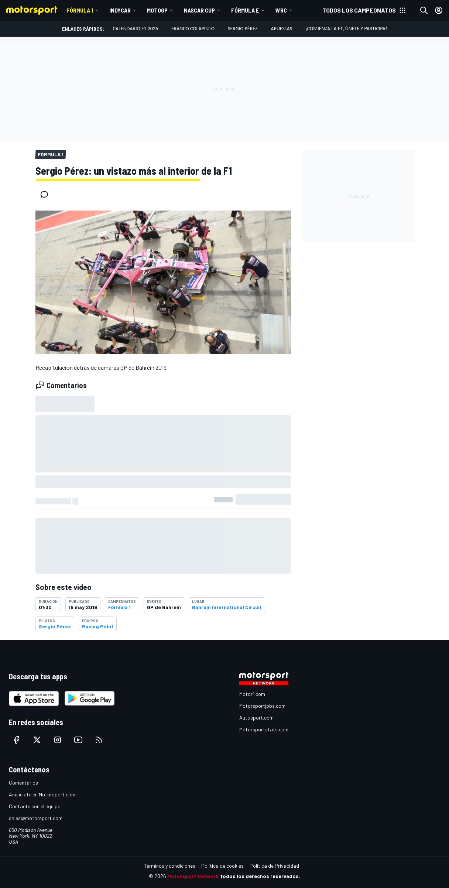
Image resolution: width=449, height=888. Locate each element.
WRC (281, 10)
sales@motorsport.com (35, 818)
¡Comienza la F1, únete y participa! (346, 28)
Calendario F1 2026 (135, 28)
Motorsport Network (193, 876)
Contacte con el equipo (35, 806)
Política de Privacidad (274, 866)
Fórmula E (245, 10)
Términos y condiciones (169, 866)
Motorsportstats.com (263, 729)
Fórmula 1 (79, 10)
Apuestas (281, 28)
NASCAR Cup (199, 10)
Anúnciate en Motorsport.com (42, 794)
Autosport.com (256, 717)
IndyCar (120, 10)
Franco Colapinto (193, 28)
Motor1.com (252, 694)
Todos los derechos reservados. (260, 876)
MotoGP (157, 10)
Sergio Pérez (243, 28)
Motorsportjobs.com (262, 706)
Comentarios (23, 782)
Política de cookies (222, 866)
